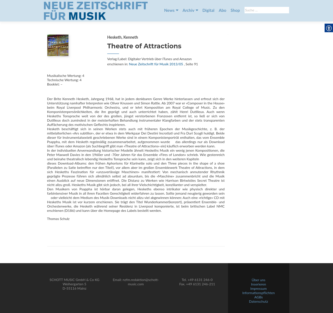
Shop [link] (235, 10)
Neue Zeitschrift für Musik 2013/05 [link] (156, 64)
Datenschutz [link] (258, 301)
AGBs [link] (258, 297)
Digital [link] (208, 10)
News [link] (169, 10)
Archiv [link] (188, 10)
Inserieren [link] (258, 284)
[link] (96, 10)
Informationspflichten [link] (258, 293)
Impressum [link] (258, 288)
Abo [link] (222, 10)
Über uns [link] (258, 280)
